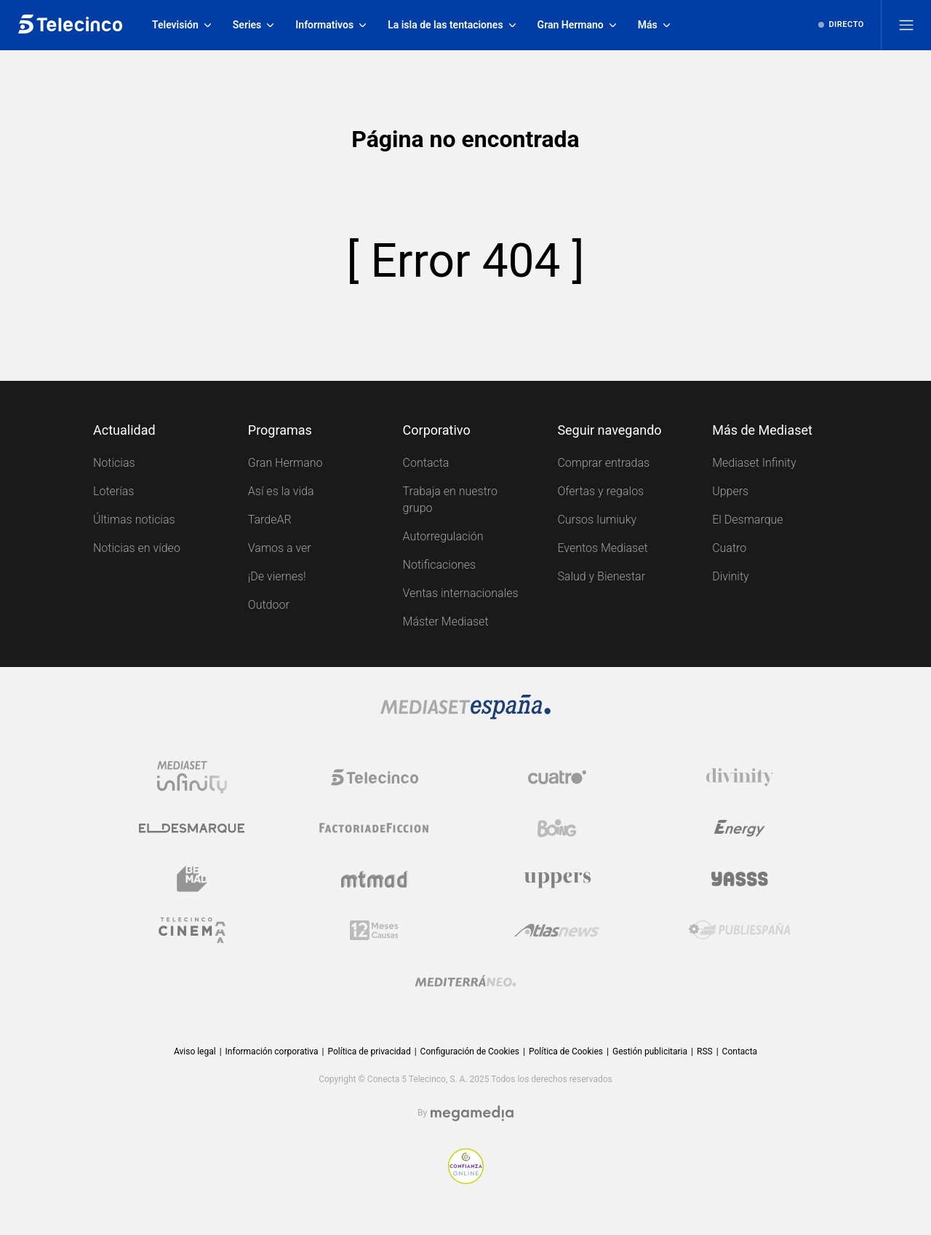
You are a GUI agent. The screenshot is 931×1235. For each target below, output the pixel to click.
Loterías (113, 491)
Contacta (426, 463)
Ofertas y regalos (600, 491)
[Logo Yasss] (739, 879)
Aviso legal (195, 1051)
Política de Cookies (566, 1051)
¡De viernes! (277, 576)
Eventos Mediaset (602, 548)
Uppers (730, 491)
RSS (705, 1051)
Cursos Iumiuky (596, 519)
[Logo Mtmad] (374, 879)
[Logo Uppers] (557, 879)
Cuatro (729, 548)
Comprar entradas (603, 463)
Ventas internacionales (461, 593)
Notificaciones (439, 565)
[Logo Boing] (557, 828)
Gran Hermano (285, 463)
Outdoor (268, 605)
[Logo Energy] (739, 828)
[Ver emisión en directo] (841, 25)
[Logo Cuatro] (557, 777)
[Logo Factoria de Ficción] (374, 828)
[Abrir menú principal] (906, 24)
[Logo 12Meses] (374, 930)
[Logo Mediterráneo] (465, 981)
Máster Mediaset (446, 621)
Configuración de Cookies (469, 1052)
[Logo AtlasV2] (556, 930)
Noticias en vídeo (136, 548)
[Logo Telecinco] (374, 777)
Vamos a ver (279, 548)
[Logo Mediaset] (465, 707)
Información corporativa (272, 1051)
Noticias (114, 463)
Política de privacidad (368, 1051)
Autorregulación (443, 536)
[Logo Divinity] (739, 777)
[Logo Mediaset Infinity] (192, 777)
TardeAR (270, 519)
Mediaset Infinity (754, 463)
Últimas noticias (134, 519)
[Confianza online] (466, 1166)
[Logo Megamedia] (472, 1113)
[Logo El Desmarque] (191, 828)
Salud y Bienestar (601, 576)
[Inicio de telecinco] (70, 25)
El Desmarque (747, 519)
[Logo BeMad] (192, 879)
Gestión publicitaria (649, 1051)
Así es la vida (281, 491)
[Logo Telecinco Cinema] (192, 930)
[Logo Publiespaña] (740, 930)
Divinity (730, 576)
